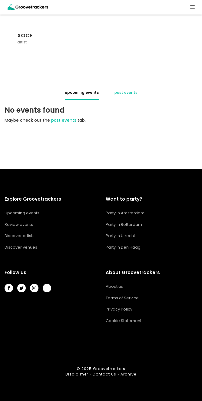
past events (125, 92)
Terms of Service (122, 298)
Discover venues (21, 247)
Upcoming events (22, 213)
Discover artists (20, 236)
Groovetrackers (109, 368)
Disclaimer (76, 374)
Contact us (104, 374)
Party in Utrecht (120, 236)
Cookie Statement (123, 321)
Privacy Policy (119, 309)
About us (114, 286)
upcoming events (82, 92)
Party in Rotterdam (124, 224)
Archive (128, 374)
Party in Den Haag (123, 247)
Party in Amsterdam (125, 213)
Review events (19, 224)
